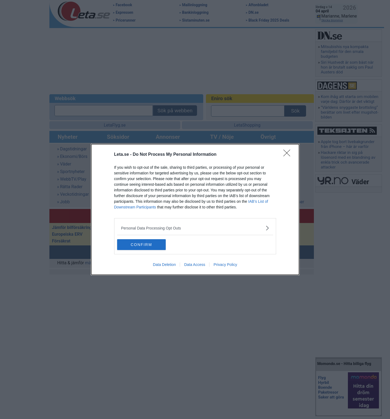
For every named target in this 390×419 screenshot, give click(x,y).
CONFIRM (142, 244)
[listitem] (195, 228)
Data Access (194, 264)
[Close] (288, 155)
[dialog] (195, 209)
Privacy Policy (225, 264)
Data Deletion (164, 264)
